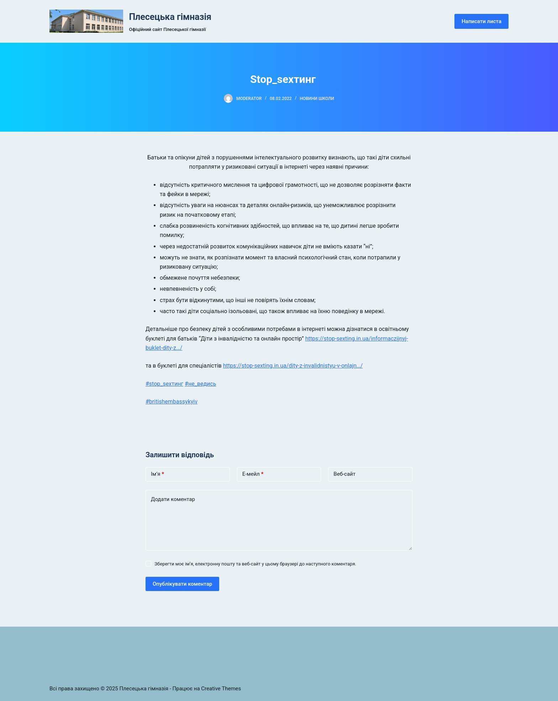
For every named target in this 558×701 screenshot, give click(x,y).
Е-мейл (253, 474)
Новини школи (317, 98)
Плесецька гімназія (170, 17)
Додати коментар (173, 499)
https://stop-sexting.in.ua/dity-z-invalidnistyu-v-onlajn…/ (293, 365)
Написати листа (481, 21)
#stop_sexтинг (164, 383)
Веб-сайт (344, 474)
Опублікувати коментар (182, 584)
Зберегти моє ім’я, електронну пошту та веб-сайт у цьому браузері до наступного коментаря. (255, 563)
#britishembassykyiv (172, 401)
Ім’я (157, 474)
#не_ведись (200, 383)
